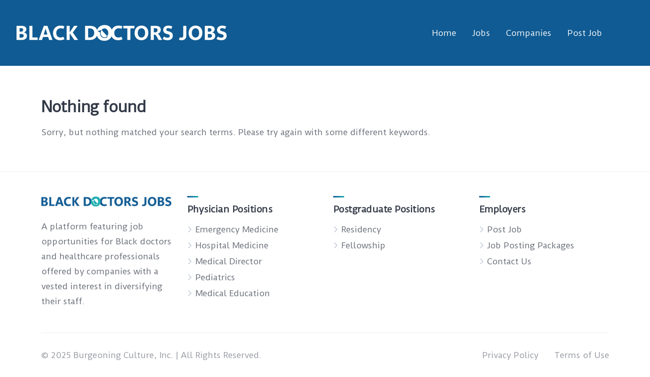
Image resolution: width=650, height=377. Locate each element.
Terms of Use (581, 355)
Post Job (584, 33)
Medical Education (232, 293)
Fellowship (363, 245)
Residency (361, 229)
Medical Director (228, 261)
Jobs (481, 33)
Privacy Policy (510, 355)
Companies (528, 33)
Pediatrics (215, 277)
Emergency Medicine (236, 229)
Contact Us (509, 261)
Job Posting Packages (530, 245)
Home (444, 33)
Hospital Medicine (231, 245)
